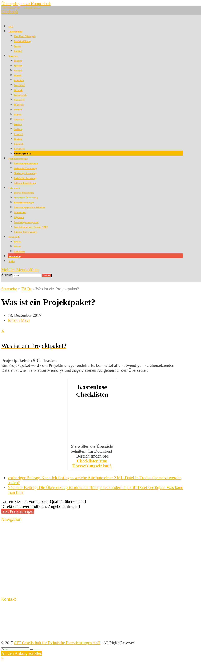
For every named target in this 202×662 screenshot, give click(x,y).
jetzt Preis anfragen (17, 511)
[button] (92, 338)
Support (14, 584)
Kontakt (14, 566)
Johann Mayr (19, 320)
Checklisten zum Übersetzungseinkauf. (92, 463)
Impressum (16, 572)
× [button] (2, 658)
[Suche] (15, 649)
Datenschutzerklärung (25, 578)
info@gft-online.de (32, 8)
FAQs (26, 289)
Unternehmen (18, 529)
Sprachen (15, 541)
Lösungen (15, 547)
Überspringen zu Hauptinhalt (26, 3)
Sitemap (14, 589)
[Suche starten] (31, 649)
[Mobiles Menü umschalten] (20, 269)
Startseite (9, 289)
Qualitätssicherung (22, 535)
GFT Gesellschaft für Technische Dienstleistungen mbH (57, 643)
